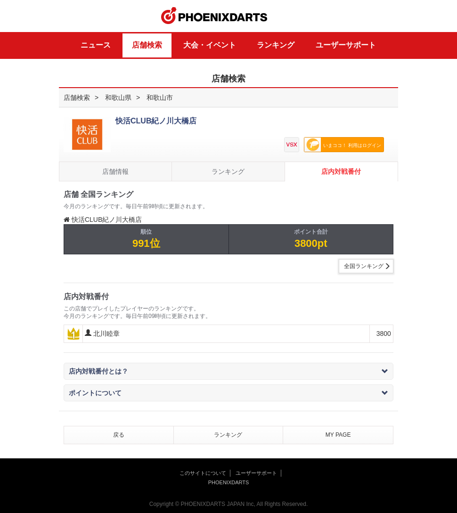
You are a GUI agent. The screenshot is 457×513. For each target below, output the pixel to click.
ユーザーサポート (346, 45)
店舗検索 (147, 45)
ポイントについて (228, 393)
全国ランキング (364, 266)
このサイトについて (203, 473)
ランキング (275, 45)
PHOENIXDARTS (214, 16)
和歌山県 (118, 97)
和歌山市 (160, 97)
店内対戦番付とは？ (228, 371)
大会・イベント (209, 45)
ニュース (96, 45)
